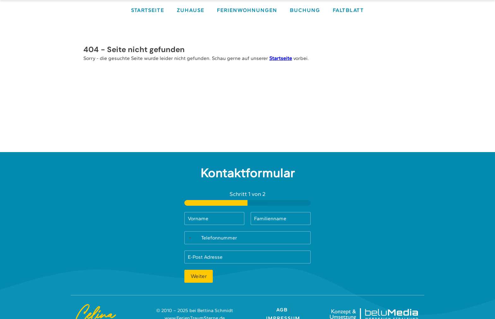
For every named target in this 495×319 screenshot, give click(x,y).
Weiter (199, 276)
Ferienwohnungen (247, 10)
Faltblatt (348, 10)
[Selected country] (188, 237)
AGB (283, 310)
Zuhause (190, 10)
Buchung (305, 10)
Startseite (147, 10)
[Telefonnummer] (247, 237)
